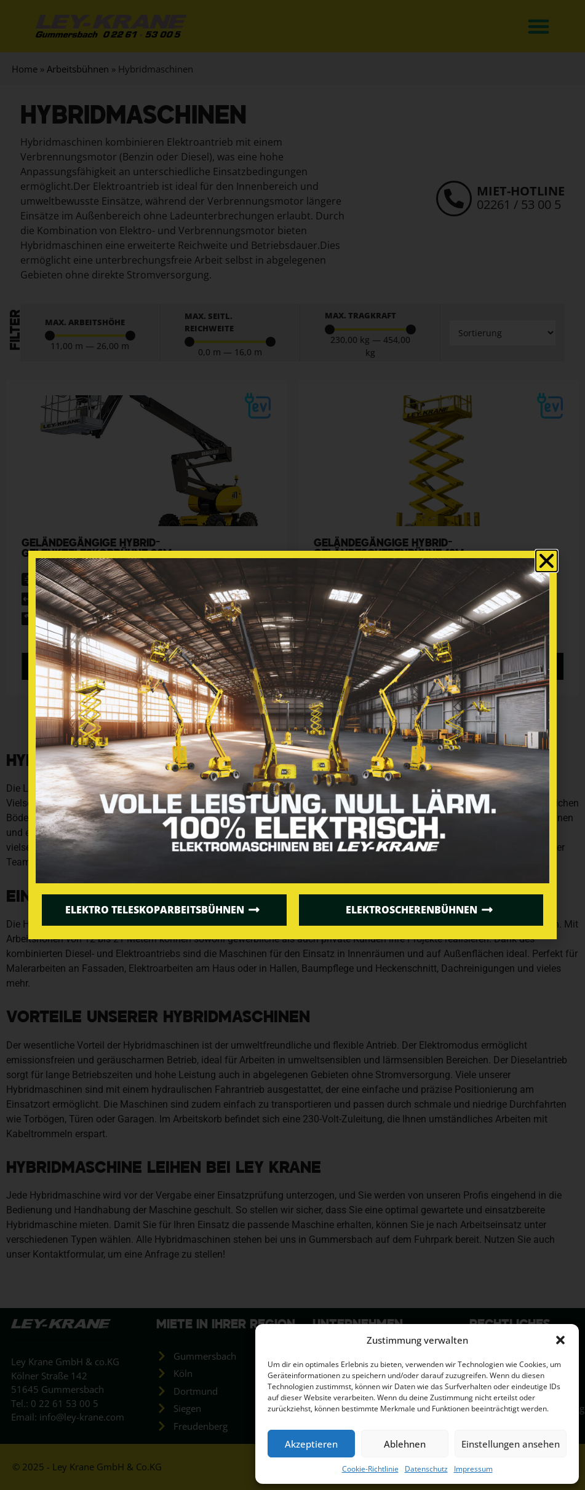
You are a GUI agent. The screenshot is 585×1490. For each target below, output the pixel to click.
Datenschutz (426, 1469)
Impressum (473, 1469)
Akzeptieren (311, 1444)
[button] (560, 1340)
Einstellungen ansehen (510, 1444)
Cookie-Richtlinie (370, 1469)
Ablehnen (405, 1444)
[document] (292, 745)
